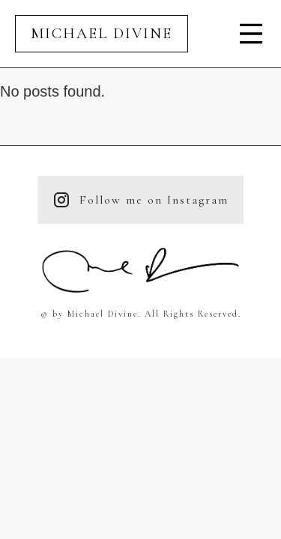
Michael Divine (101, 34)
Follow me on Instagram (140, 200)
